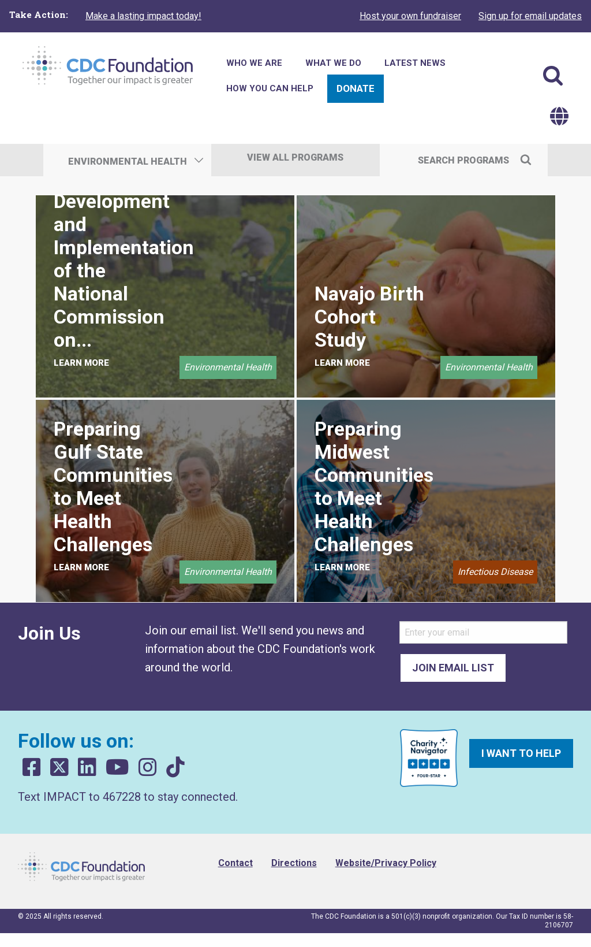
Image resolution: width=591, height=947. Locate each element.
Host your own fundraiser (410, 15)
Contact (235, 862)
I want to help (521, 753)
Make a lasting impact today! (143, 15)
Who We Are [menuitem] (254, 63)
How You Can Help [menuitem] (269, 88)
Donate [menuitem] (355, 88)
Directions (294, 862)
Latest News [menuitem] (415, 63)
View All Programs (295, 157)
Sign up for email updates (530, 15)
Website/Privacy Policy (385, 862)
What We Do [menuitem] (333, 63)
